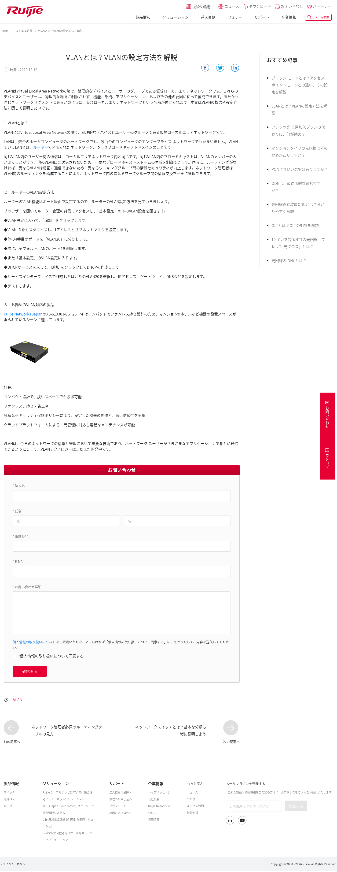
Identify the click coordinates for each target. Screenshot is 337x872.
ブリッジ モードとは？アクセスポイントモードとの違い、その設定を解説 (299, 85)
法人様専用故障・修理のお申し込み (120, 795)
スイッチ (9, 792)
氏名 (18, 510)
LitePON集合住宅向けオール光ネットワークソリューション (68, 836)
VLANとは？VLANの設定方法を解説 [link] (60, 31)
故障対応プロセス (120, 813)
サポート (261, 17)
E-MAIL (20, 561)
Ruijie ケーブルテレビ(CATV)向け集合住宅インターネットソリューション (67, 795)
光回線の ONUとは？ (289, 260)
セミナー (234, 17)
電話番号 (21, 536)
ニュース (192, 792)
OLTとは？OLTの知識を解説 (295, 225)
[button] (200, 6)
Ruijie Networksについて (160, 809)
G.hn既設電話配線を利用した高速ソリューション (68, 822)
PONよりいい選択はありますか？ (299, 169)
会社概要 (153, 799)
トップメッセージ (159, 792)
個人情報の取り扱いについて (34, 641)
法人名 (20, 485)
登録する (295, 806)
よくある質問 (24, 31)
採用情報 (153, 819)
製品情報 (143, 17)
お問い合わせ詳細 (28, 586)
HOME (6, 31)
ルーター (9, 806)
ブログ (191, 799)
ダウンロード (117, 806)
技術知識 (192, 813)
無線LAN (9, 799)
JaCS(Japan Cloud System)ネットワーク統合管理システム (68, 809)
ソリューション (175, 17)
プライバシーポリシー (14, 864)
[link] (6, 31)
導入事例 (208, 17)
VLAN (17, 699)
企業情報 (288, 17)
